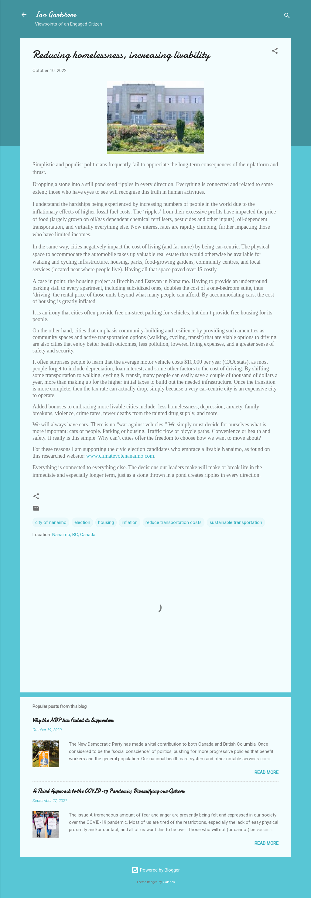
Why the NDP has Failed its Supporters (72, 720)
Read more (267, 772)
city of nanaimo (51, 522)
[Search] (287, 16)
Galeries (169, 882)
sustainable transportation (236, 522)
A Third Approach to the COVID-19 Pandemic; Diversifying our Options (108, 791)
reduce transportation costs (173, 522)
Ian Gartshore (55, 14)
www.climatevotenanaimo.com (120, 456)
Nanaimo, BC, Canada (73, 534)
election (82, 522)
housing (106, 522)
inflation (130, 522)
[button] (275, 52)
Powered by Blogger (156, 870)
